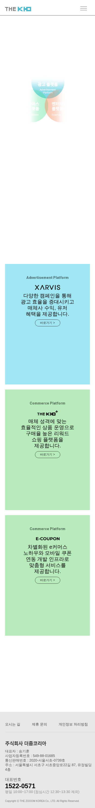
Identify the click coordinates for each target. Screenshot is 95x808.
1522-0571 (20, 785)
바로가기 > (47, 323)
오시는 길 (12, 724)
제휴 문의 (39, 724)
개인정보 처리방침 (73, 724)
